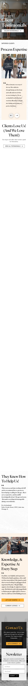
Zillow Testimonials (12, 31)
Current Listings (12, 605)
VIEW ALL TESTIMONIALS (14, 146)
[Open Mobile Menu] (24, 4)
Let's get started (13, 600)
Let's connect (14, 643)
